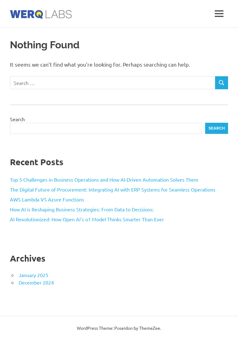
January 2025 (33, 275)
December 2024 (36, 282)
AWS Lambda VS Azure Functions (47, 199)
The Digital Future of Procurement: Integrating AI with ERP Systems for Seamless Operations (112, 189)
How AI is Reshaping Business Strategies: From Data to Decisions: (82, 209)
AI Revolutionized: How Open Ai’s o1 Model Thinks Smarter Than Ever (87, 219)
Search (17, 119)
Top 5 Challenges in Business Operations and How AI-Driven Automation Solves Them (104, 179)
